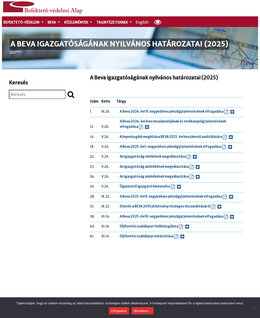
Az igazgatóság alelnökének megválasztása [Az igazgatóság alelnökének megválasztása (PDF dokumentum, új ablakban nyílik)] (160, 167)
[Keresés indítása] (70, 94)
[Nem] (254, 307)
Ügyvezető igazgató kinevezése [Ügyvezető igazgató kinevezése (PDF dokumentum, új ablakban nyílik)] (150, 186)
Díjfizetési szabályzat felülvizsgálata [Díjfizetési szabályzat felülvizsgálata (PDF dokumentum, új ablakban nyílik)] (154, 226)
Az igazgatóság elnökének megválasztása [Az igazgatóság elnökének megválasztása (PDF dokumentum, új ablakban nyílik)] (158, 157)
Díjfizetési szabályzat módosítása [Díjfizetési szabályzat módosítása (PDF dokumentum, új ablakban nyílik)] (152, 236)
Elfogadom (119, 311)
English (142, 22)
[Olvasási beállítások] (158, 22)
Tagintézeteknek (114, 22)
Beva (54, 22)
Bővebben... (142, 311)
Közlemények (78, 22)
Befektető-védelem (23, 22)
